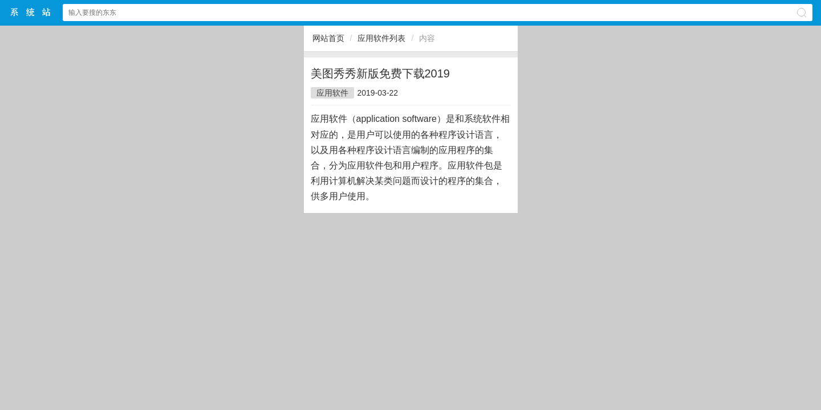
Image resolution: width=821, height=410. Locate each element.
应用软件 (332, 92)
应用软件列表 (381, 38)
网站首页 (328, 38)
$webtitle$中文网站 (31, 12)
